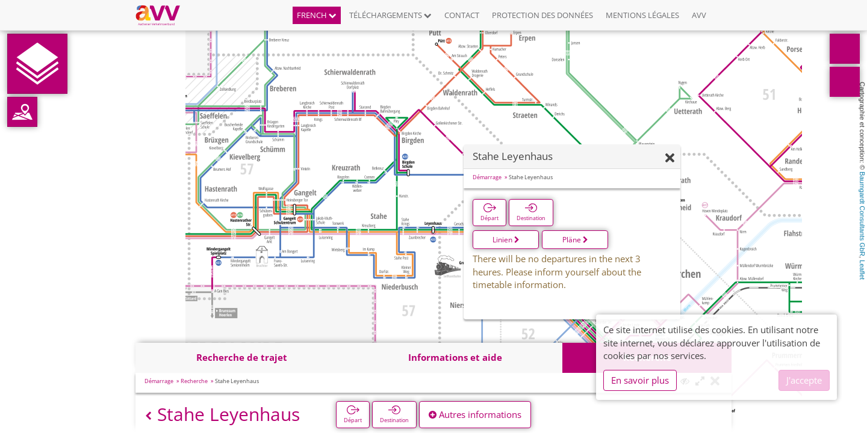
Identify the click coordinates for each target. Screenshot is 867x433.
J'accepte (804, 380)
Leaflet (862, 270)
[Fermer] (669, 158)
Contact (461, 15)
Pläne (575, 240)
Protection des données (542, 15)
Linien (506, 240)
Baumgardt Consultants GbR (862, 213)
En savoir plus (640, 380)
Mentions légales (642, 15)
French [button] (317, 15)
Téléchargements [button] (390, 15)
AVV (699, 15)
